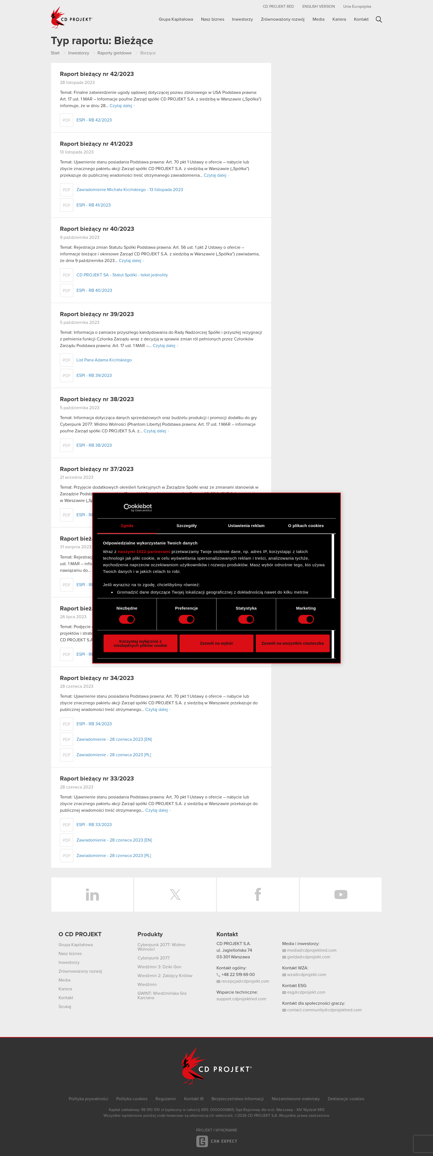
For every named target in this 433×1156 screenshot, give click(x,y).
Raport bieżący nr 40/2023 (97, 229)
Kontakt (361, 19)
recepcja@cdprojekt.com (242, 981)
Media (318, 19)
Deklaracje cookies (346, 1099)
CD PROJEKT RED (278, 7)
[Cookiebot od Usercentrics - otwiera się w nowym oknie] (128, 508)
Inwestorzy (242, 19)
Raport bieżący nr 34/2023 (97, 678)
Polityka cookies (131, 1099)
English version (318, 7)
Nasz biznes (212, 19)
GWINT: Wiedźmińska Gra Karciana (162, 995)
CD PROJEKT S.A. (233, 943)
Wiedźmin (147, 984)
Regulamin (165, 1099)
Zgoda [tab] (127, 525)
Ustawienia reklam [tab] (246, 525)
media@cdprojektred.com (309, 950)
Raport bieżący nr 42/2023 (97, 74)
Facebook (258, 894)
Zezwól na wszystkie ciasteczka (293, 643)
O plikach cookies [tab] (306, 525)
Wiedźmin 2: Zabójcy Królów (165, 976)
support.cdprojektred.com (241, 999)
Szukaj (379, 19)
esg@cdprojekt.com (303, 992)
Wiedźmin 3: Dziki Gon (159, 967)
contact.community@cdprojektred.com (322, 1010)
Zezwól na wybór (216, 643)
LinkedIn (92, 894)
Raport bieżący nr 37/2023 (97, 469)
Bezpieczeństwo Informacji (238, 1099)
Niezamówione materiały (296, 1099)
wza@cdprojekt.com (304, 974)
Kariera (339, 19)
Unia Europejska (357, 7)
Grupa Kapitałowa (176, 19)
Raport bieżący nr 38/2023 (97, 399)
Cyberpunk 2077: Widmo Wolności (161, 947)
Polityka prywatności (88, 1099)
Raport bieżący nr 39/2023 (97, 314)
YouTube (341, 894)
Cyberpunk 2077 (154, 958)
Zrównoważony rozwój (283, 19)
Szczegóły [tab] (186, 525)
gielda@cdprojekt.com (306, 957)
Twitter (175, 894)
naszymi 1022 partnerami (144, 551)
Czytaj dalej (121, 106)
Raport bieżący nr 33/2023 (97, 779)
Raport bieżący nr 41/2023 (96, 144)
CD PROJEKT (72, 17)
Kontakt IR (194, 1099)
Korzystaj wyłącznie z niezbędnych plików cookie (140, 643)
